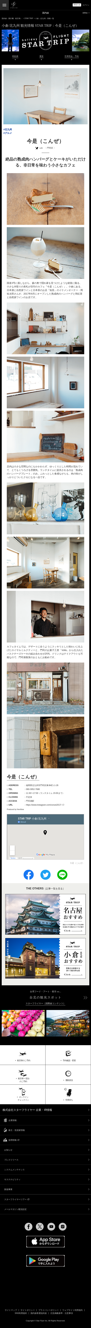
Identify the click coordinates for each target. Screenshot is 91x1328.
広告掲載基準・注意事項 (61, 1313)
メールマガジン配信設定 (15, 1209)
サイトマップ (11, 1310)
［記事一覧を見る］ (45, 888)
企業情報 (12, 1120)
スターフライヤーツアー (16, 1199)
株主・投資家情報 (16, 1130)
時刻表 (15, 56)
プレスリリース (11, 1160)
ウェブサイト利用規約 (72, 1310)
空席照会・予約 (72, 56)
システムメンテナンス (14, 1169)
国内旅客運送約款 (39, 1313)
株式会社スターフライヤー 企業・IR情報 (27, 1109)
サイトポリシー (28, 1310)
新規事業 (8, 1189)
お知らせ (8, 1150)
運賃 (41, 56)
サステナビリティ (12, 1179)
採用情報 (13, 1140)
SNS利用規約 (21, 1313)
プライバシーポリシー (48, 1310)
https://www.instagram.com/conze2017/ (45, 805)
